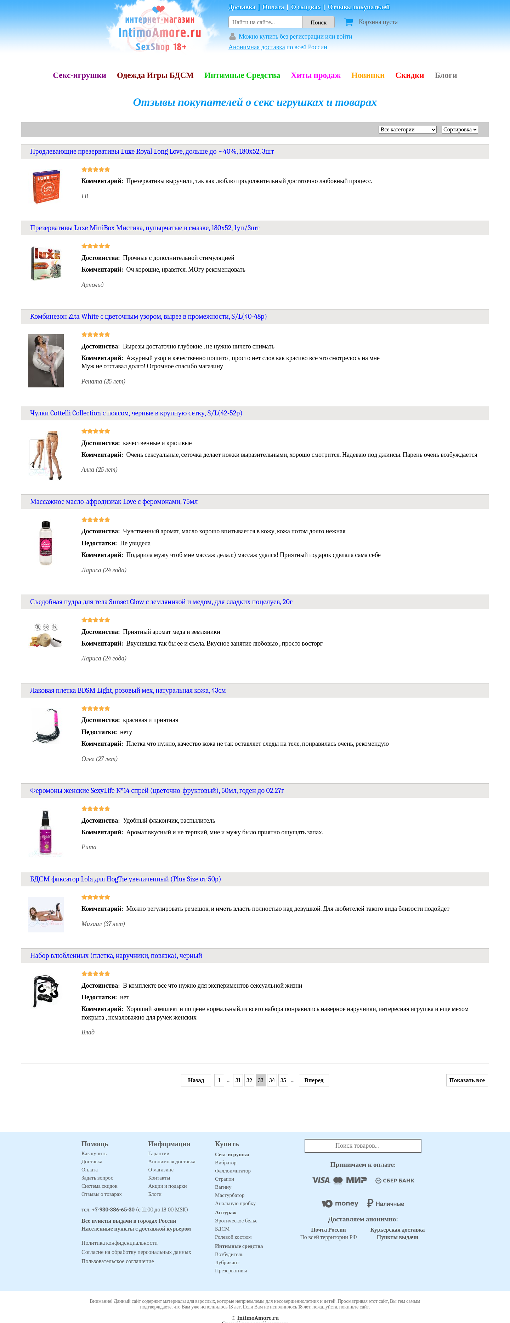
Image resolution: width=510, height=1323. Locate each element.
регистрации (307, 36)
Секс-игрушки (79, 75)
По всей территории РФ (328, 1233)
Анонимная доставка (256, 47)
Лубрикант (227, 1262)
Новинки (368, 75)
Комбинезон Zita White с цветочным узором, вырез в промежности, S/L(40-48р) (148, 316)
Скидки (409, 75)
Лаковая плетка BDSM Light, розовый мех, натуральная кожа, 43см (128, 690)
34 (272, 1080)
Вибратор (226, 1162)
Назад (196, 1080)
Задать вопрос (97, 1178)
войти (344, 36)
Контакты (159, 1178)
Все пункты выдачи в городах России (128, 1221)
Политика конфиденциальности (119, 1243)
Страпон (224, 1179)
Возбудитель (229, 1254)
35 (283, 1080)
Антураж (226, 1212)
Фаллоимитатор (233, 1171)
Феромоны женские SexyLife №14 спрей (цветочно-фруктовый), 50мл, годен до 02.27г (157, 791)
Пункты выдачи (398, 1237)
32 (249, 1080)
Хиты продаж (316, 75)
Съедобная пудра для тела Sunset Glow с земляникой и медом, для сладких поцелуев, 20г (161, 602)
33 (261, 1080)
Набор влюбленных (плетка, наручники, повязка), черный (116, 956)
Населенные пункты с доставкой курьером (136, 1229)
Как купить (94, 1153)
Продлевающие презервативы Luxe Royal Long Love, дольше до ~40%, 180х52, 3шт (152, 151)
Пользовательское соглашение (117, 1261)
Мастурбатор (229, 1195)
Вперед (313, 1080)
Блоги (446, 75)
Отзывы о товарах (101, 1194)
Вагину (223, 1187)
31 (238, 1080)
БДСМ (222, 1229)
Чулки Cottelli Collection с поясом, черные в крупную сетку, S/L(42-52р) (136, 413)
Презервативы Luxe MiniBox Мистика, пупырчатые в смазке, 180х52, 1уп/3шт (144, 228)
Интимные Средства (242, 75)
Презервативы (231, 1270)
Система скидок (99, 1186)
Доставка (241, 7)
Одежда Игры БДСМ (155, 75)
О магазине (161, 1169)
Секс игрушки (232, 1154)
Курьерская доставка (397, 1230)
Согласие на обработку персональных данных (136, 1252)
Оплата (273, 7)
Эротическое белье (236, 1220)
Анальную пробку (235, 1203)
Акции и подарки (167, 1186)
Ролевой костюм (233, 1237)
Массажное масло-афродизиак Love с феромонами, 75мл (114, 502)
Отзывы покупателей (359, 7)
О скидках (306, 7)
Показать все (467, 1080)
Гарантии (159, 1153)
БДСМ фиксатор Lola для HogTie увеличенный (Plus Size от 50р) (125, 879)
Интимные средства (239, 1246)
